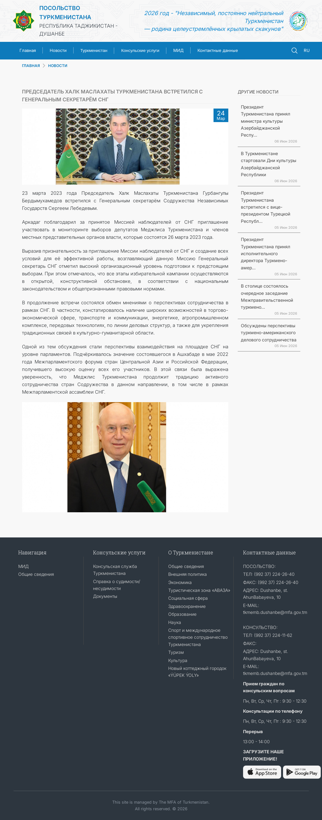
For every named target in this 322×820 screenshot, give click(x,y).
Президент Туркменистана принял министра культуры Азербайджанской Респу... (265, 121)
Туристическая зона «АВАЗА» (199, 590)
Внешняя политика (187, 574)
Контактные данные (217, 50)
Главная (27, 50)
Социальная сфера (188, 598)
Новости (58, 50)
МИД (178, 50)
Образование (182, 614)
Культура (177, 660)
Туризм (176, 652)
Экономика (180, 582)
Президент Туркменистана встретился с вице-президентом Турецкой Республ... (265, 207)
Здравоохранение (187, 606)
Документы (105, 596)
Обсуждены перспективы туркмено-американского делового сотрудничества (269, 332)
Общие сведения (36, 574)
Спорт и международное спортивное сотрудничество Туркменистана (198, 637)
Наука (174, 622)
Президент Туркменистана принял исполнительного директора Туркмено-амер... (265, 253)
